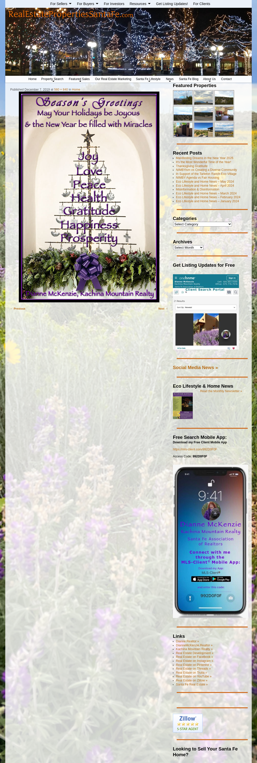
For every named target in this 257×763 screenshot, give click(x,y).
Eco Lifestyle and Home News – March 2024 (206, 193)
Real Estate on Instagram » (194, 661)
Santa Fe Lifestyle (148, 79)
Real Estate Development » (194, 653)
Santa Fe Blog (189, 79)
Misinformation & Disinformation (197, 189)
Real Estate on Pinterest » (194, 665)
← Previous (18, 308)
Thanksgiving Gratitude (192, 166)
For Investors (114, 4)
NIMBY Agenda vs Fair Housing (197, 177)
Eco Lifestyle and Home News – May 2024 (205, 181)
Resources (138, 4)
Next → (163, 308)
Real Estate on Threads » (193, 668)
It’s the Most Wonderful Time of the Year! (203, 162)
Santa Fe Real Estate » (192, 684)
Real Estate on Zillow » (191, 680)
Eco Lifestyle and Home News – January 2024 (207, 201)
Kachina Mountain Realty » (194, 649)
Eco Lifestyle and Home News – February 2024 (208, 197)
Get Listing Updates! (172, 4)
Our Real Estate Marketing (113, 79)
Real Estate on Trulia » (191, 672)
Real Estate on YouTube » (194, 676)
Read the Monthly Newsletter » (221, 391)
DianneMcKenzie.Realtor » (194, 645)
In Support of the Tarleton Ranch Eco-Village (206, 174)
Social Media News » (195, 367)
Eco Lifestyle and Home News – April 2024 (205, 185)
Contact (226, 79)
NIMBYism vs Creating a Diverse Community (206, 170)
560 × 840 (61, 89)
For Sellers (59, 4)
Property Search (52, 79)
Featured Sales (79, 79)
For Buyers (85, 4)
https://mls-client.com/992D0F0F (195, 449)
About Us (209, 79)
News (170, 79)
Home (32, 79)
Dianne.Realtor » (187, 641)
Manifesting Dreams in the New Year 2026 (204, 158)
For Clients (201, 4)
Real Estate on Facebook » (194, 657)
